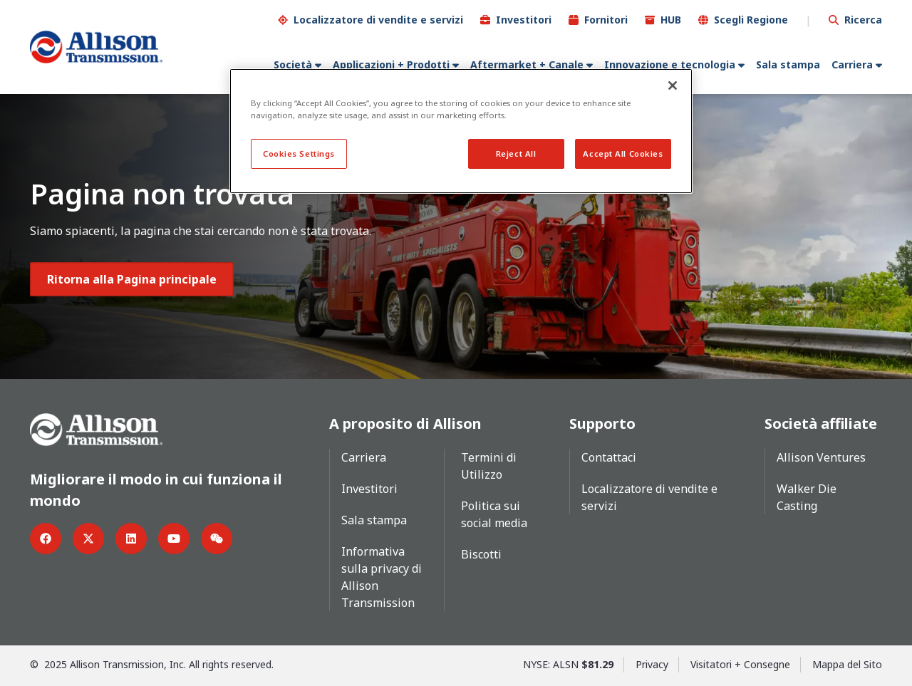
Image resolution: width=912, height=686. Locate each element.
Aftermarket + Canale (527, 64)
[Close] (672, 85)
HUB (670, 19)
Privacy (652, 664)
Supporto (602, 423)
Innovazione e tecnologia (669, 64)
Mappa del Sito (847, 664)
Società (293, 64)
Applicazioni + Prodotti (391, 64)
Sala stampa (788, 64)
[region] (461, 131)
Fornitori (606, 19)
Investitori (523, 19)
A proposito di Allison (405, 423)
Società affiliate (821, 423)
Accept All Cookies (623, 153)
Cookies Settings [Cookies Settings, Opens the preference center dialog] (299, 153)
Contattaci (608, 457)
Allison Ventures (821, 457)
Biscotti (481, 554)
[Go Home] (96, 47)
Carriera (852, 64)
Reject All (516, 153)
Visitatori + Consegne (740, 664)
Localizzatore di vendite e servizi (378, 19)
